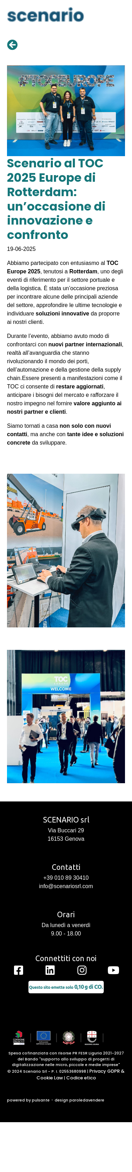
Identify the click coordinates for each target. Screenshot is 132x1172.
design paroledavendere (79, 1100)
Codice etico (81, 1077)
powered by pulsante (28, 1100)
